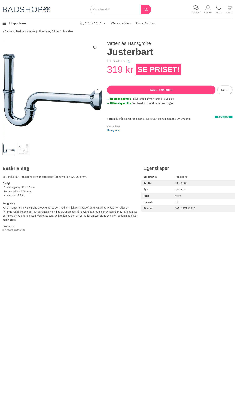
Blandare (44, 31)
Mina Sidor (208, 9)
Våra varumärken (121, 23)
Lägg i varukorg (161, 90)
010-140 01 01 (93, 23)
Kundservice (196, 9)
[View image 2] (23, 149)
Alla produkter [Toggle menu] (15, 23)
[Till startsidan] (26, 9)
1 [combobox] (225, 90)
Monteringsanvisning (15, 229)
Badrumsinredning (26, 31)
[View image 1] (9, 149)
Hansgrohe (113, 130)
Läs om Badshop (145, 23)
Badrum (9, 31)
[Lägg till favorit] (95, 47)
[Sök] (146, 9)
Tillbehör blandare (62, 31)
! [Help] (128, 61)
